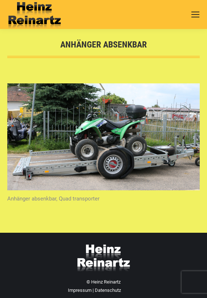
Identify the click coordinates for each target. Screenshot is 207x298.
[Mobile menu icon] (195, 14)
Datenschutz (108, 290)
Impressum (80, 290)
